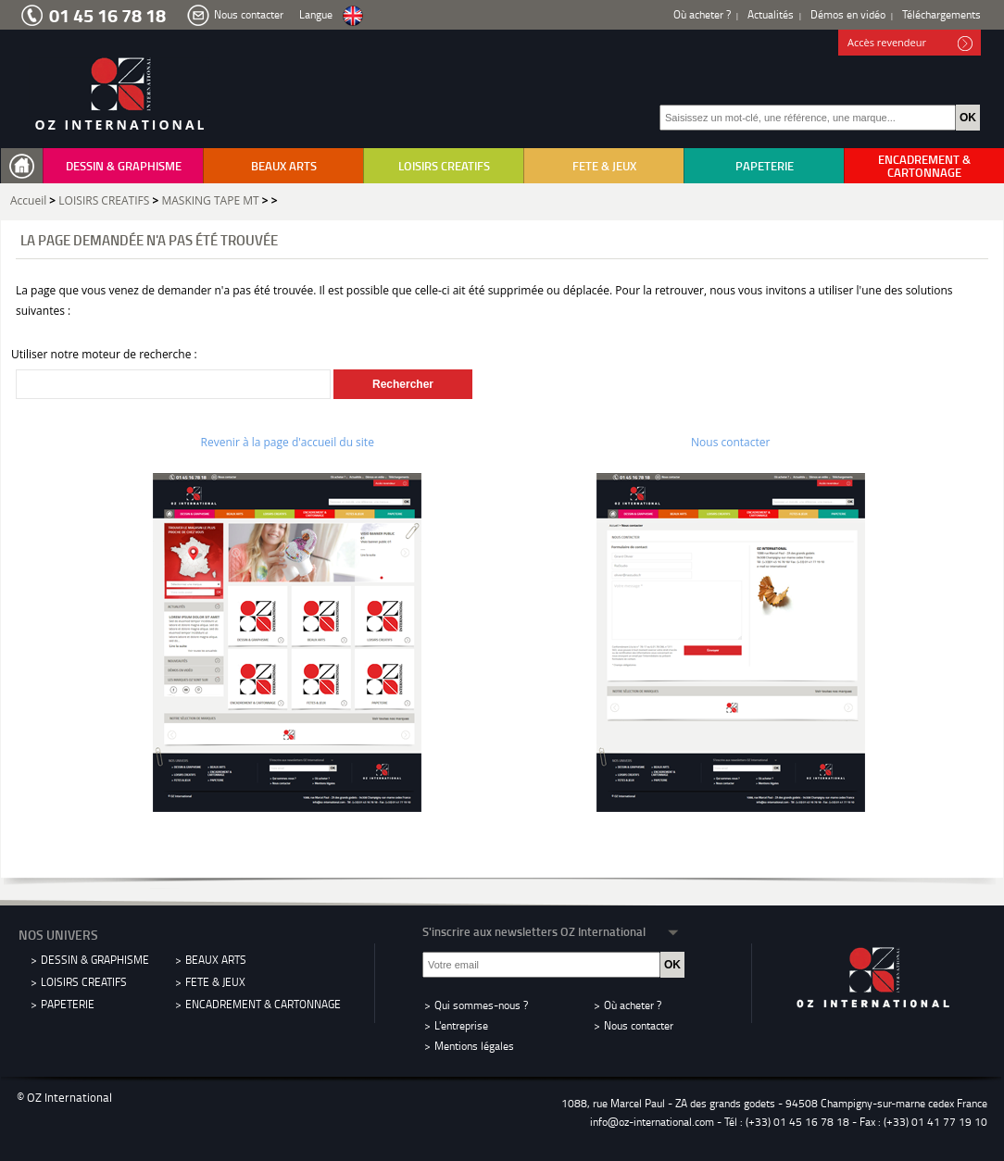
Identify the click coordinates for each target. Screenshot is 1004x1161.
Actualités (770, 14)
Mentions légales (474, 1046)
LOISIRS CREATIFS (444, 165)
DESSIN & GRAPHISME (124, 165)
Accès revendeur (910, 43)
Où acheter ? (702, 14)
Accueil (28, 200)
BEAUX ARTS (284, 165)
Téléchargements (941, 14)
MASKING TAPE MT (209, 200)
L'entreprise (461, 1025)
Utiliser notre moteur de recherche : (104, 354)
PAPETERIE (764, 165)
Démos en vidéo (847, 14)
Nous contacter (248, 14)
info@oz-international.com (652, 1122)
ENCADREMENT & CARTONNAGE (924, 166)
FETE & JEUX (604, 165)
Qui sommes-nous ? (481, 1005)
